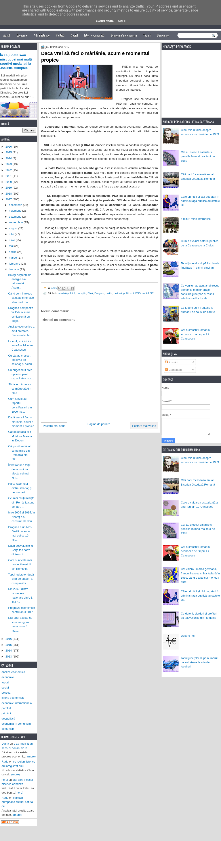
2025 (9, 152)
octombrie (15, 216)
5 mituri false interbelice (196, 218)
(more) (31, 756)
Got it (122, 20)
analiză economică (13, 672)
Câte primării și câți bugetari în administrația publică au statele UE (200, 201)
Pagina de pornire (99, 424)
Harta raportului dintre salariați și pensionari (20, 488)
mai (11, 246)
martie (13, 257)
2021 (9, 176)
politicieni (128, 293)
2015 (9, 644)
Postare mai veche (144, 425)
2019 (9, 187)
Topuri (147, 35)
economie (8, 677)
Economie (22, 35)
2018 (9, 193)
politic (109, 293)
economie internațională (17, 703)
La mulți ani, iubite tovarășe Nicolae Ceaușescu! (20, 345)
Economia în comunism (124, 35)
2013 (9, 656)
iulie (12, 234)
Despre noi (163, 35)
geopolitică (8, 718)
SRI (152, 293)
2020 (9, 181)
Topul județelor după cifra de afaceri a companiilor (21, 579)
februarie (15, 263)
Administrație (42, 35)
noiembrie (15, 210)
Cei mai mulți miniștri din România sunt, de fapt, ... (21, 502)
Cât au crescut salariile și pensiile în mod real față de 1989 (198, 156)
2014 (9, 650)
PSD (138, 293)
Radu (5, 761)
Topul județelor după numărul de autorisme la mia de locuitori (199, 662)
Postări (171, 362)
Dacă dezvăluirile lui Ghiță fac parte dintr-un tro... (20, 550)
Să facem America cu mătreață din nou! (19, 389)
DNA (90, 293)
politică (118, 293)
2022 (9, 170)
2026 (9, 146)
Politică (60, 35)
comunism (8, 728)
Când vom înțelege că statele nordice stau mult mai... (21, 298)
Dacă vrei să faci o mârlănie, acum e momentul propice (21, 422)
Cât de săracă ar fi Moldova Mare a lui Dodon (20, 436)
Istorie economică (94, 35)
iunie (12, 240)
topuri (5, 682)
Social (74, 35)
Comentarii (173, 369)
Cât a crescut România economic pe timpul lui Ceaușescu (195, 334)
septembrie (16, 222)
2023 (9, 164)
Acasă (6, 35)
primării (6, 713)
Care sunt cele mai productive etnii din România (20, 564)
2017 (9, 199)
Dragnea (99, 293)
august (13, 228)
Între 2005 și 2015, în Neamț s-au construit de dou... (21, 517)
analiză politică (67, 293)
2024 (9, 158)
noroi (5, 779)
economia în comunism (16, 723)
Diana (5, 743)
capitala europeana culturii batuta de (17, 802)
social (145, 293)
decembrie (16, 205)
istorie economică (13, 697)
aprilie (13, 252)
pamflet (6, 708)
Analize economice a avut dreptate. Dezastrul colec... (21, 331)
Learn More (105, 20)
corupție (81, 293)
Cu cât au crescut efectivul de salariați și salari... (21, 360)
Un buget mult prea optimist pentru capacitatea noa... (21, 374)
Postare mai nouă (54, 425)
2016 (9, 638)
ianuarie (14, 269)
